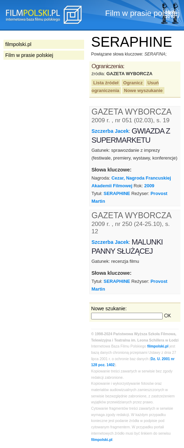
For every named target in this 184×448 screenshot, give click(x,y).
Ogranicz (133, 82)
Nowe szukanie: (109, 308)
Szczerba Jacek (110, 131)
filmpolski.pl (158, 346)
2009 (149, 185)
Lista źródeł (105, 82)
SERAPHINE (117, 193)
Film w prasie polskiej (29, 55)
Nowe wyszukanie (143, 90)
